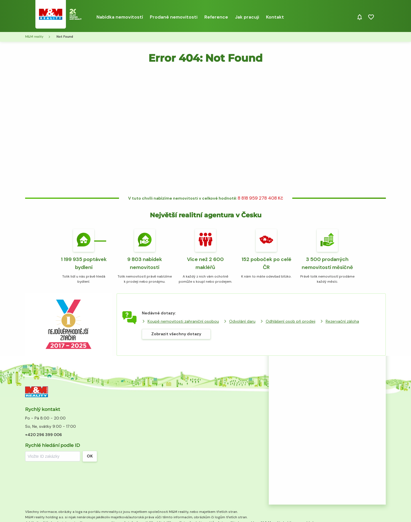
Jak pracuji (247, 17)
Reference (216, 17)
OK (90, 456)
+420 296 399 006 (43, 434)
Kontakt (275, 17)
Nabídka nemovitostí (119, 17)
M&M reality (34, 37)
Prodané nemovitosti (174, 17)
